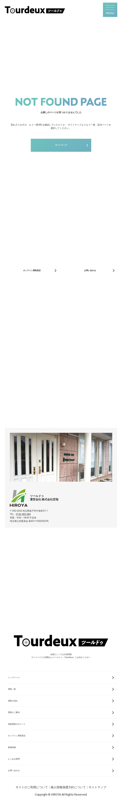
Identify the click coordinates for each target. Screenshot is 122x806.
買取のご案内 (14, 712)
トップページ (14, 677)
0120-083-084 (23, 514)
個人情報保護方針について (68, 787)
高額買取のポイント (17, 724)
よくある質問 (14, 759)
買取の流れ (13, 701)
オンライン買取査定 (32, 270)
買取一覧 (12, 689)
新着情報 (12, 747)
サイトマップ (61, 145)
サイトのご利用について (32, 787)
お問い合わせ (90, 270)
